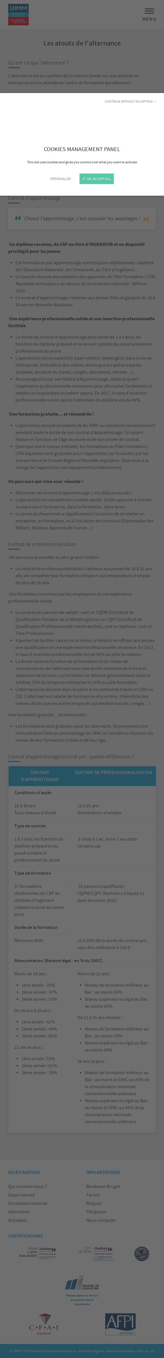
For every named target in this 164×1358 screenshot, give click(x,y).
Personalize (60, 178)
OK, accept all (96, 178)
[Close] (82, 679)
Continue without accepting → (131, 101)
